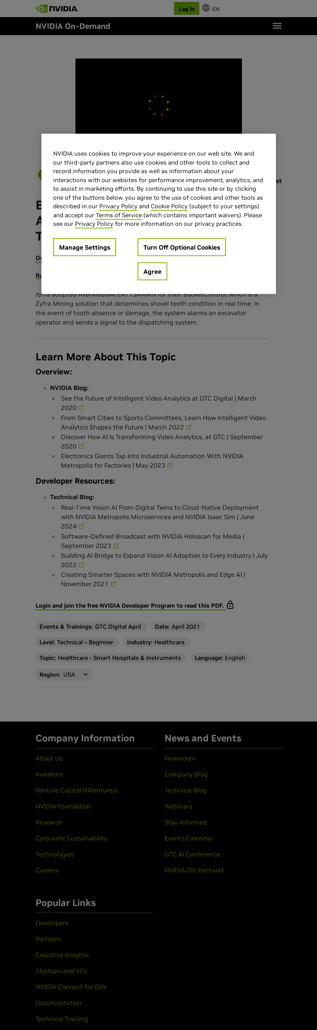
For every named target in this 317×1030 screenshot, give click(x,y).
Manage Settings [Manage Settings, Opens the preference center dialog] (84, 247)
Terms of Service (119, 214)
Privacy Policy (118, 206)
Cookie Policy (169, 206)
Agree (152, 271)
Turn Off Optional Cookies (181, 247)
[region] (158, 214)
